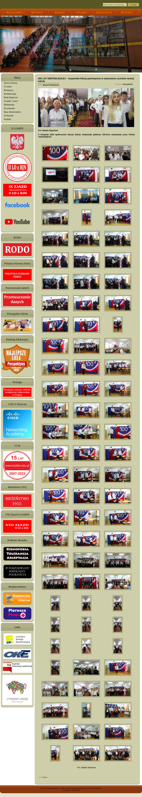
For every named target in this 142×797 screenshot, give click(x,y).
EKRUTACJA (104, 12)
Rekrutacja (9, 90)
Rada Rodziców (11, 97)
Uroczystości (128, 84)
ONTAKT (127, 12)
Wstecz (44, 777)
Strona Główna (10, 83)
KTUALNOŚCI (14, 12)
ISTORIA (37, 12)
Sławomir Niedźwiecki (51, 85)
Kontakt (7, 119)
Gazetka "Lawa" (11, 101)
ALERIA (81, 12)
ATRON (59, 12)
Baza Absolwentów (12, 112)
